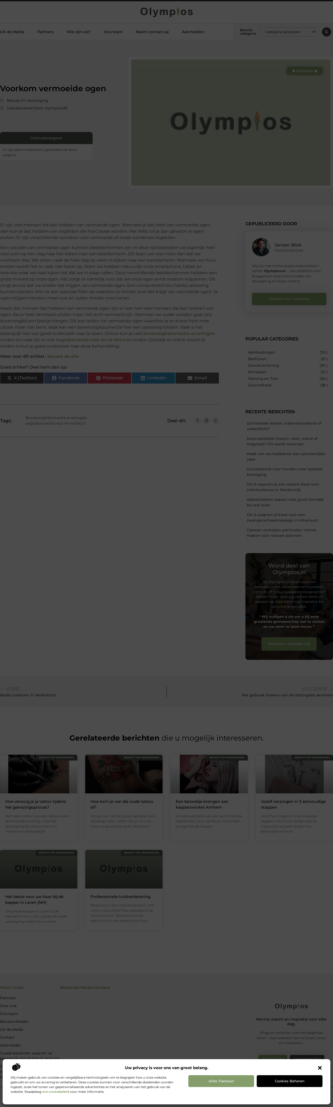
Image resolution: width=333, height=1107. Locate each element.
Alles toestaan (221, 1081)
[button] (319, 1067)
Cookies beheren (290, 1081)
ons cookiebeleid (55, 1092)
